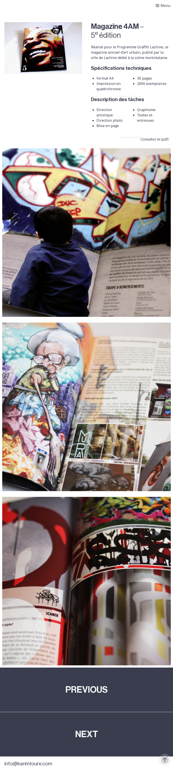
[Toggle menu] (163, 5)
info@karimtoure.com (28, 763)
